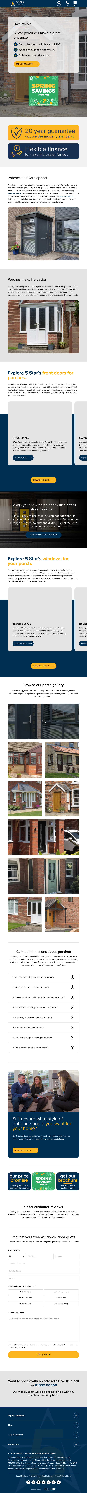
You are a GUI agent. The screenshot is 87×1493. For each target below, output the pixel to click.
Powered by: (36, 1489)
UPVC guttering (66, 196)
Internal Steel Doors (25, 1304)
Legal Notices (22, 1476)
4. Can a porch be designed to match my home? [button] (43, 1007)
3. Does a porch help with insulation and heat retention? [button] (43, 997)
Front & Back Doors (25, 1298)
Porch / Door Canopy (61, 1304)
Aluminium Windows (61, 1292)
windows (11, 193)
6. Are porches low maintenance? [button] (43, 1027)
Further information (16, 1312)
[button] (24, 64)
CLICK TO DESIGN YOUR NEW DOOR (43, 535)
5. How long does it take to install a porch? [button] (43, 1017)
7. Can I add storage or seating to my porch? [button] (43, 1037)
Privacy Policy (34, 1476)
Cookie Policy (47, 1476)
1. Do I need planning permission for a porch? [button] (43, 977)
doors (18, 193)
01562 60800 (46, 1385)
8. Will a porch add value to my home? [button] (43, 1047)
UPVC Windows (25, 1292)
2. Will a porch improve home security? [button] (43, 987)
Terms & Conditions (63, 1476)
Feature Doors (61, 1298)
